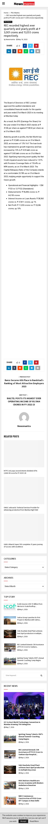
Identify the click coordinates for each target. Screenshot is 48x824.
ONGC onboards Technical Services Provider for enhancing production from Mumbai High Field (21, 508)
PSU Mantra (8, 22)
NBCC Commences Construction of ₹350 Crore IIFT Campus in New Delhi (30, 798)
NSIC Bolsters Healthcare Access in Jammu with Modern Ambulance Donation (31, 783)
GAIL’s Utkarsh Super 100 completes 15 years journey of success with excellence (23, 545)
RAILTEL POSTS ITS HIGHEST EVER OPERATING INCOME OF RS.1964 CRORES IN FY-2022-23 (24, 402)
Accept (23, 821)
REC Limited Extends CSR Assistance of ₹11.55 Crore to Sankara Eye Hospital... (31, 752)
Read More (34, 821)
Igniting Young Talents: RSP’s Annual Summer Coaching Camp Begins (30, 659)
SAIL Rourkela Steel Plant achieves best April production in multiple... (29, 632)
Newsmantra (10, 39)
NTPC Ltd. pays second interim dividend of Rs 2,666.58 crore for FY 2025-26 (20, 472)
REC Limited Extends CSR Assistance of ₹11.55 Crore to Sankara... (30, 645)
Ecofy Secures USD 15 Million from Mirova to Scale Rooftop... (29, 605)
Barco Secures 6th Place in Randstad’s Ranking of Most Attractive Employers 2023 (24, 383)
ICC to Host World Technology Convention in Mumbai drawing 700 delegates (22, 723)
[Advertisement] (24, 283)
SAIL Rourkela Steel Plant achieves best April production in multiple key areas (31, 767)
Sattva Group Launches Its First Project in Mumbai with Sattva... (29, 618)
